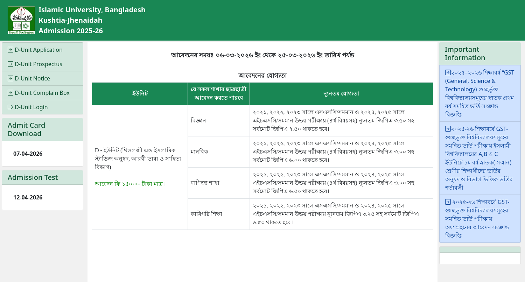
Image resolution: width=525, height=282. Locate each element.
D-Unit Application (35, 50)
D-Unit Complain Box (39, 93)
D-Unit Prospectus (35, 64)
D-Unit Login (28, 107)
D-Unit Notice (29, 78)
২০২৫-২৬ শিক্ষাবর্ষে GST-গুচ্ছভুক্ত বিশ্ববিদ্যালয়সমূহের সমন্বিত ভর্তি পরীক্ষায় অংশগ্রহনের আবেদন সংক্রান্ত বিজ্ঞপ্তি (477, 218)
